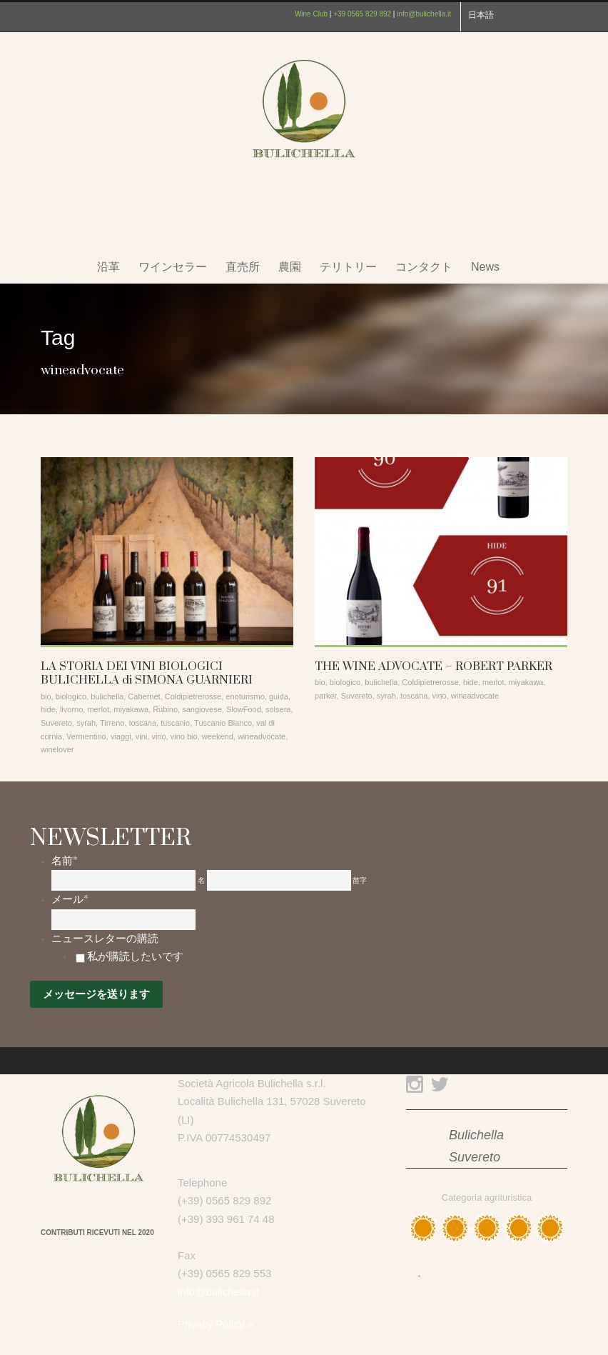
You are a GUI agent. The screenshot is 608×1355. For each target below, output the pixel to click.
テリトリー (348, 267)
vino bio (184, 736)
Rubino (165, 709)
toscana (143, 723)
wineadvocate (261, 736)
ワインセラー (172, 267)
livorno (71, 709)
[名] (123, 880)
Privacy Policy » (215, 1324)
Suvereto (56, 723)
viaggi (121, 736)
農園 (289, 267)
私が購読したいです (135, 956)
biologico (71, 696)
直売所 (243, 267)
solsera (277, 709)
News (485, 267)
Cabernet (144, 696)
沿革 (108, 267)
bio (46, 696)
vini (142, 736)
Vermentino (86, 736)
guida (278, 696)
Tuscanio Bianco (223, 723)
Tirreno (112, 723)
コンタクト (423, 267)
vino (158, 736)
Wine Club (311, 14)
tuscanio (175, 723)
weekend (217, 736)
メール (69, 899)
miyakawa (130, 709)
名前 (64, 861)
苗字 (360, 880)
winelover (57, 749)
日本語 (481, 15)
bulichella (107, 696)
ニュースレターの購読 (104, 938)
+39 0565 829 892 (362, 14)
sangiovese (202, 709)
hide (48, 709)
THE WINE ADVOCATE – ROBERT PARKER (433, 666)
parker (326, 695)
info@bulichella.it (424, 14)
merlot (98, 709)
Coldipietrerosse (193, 696)
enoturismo (245, 696)
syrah (86, 723)
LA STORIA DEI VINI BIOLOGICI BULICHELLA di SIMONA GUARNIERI (147, 673)
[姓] (279, 880)
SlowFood (243, 709)
